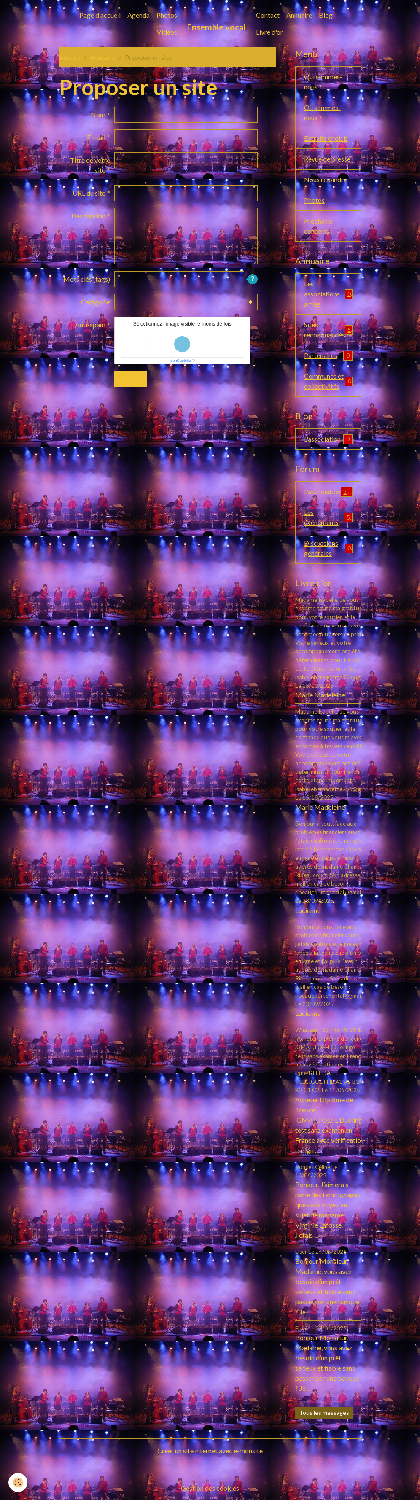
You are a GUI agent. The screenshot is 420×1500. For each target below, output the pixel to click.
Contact (268, 15)
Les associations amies (328, 294)
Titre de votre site (90, 165)
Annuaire (299, 15)
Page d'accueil (100, 15)
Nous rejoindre (325, 179)
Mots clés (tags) (86, 279)
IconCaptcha (180, 360)
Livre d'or (269, 32)
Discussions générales (328, 548)
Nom (98, 114)
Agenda (138, 15)
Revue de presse (327, 159)
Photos (166, 15)
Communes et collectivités (328, 381)
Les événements (328, 517)
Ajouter (131, 379)
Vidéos (167, 32)
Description (88, 216)
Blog (326, 15)
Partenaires (328, 356)
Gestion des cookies (210, 1488)
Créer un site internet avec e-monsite (210, 1450)
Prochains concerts (318, 226)
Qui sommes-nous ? (323, 82)
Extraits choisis (326, 138)
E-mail (96, 137)
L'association (328, 439)
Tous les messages (324, 1412)
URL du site (89, 193)
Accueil (70, 57)
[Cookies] (17, 1482)
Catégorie (95, 302)
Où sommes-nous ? (322, 112)
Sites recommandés (328, 329)
